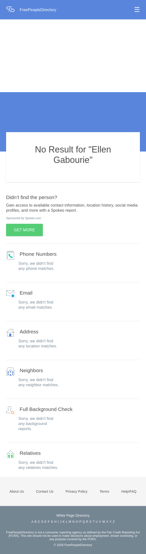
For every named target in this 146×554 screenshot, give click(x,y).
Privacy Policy (77, 491)
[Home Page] (13, 9)
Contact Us (44, 491)
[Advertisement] (73, 56)
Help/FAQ (129, 491)
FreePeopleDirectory (38, 10)
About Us (16, 491)
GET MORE (24, 230)
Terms (104, 491)
